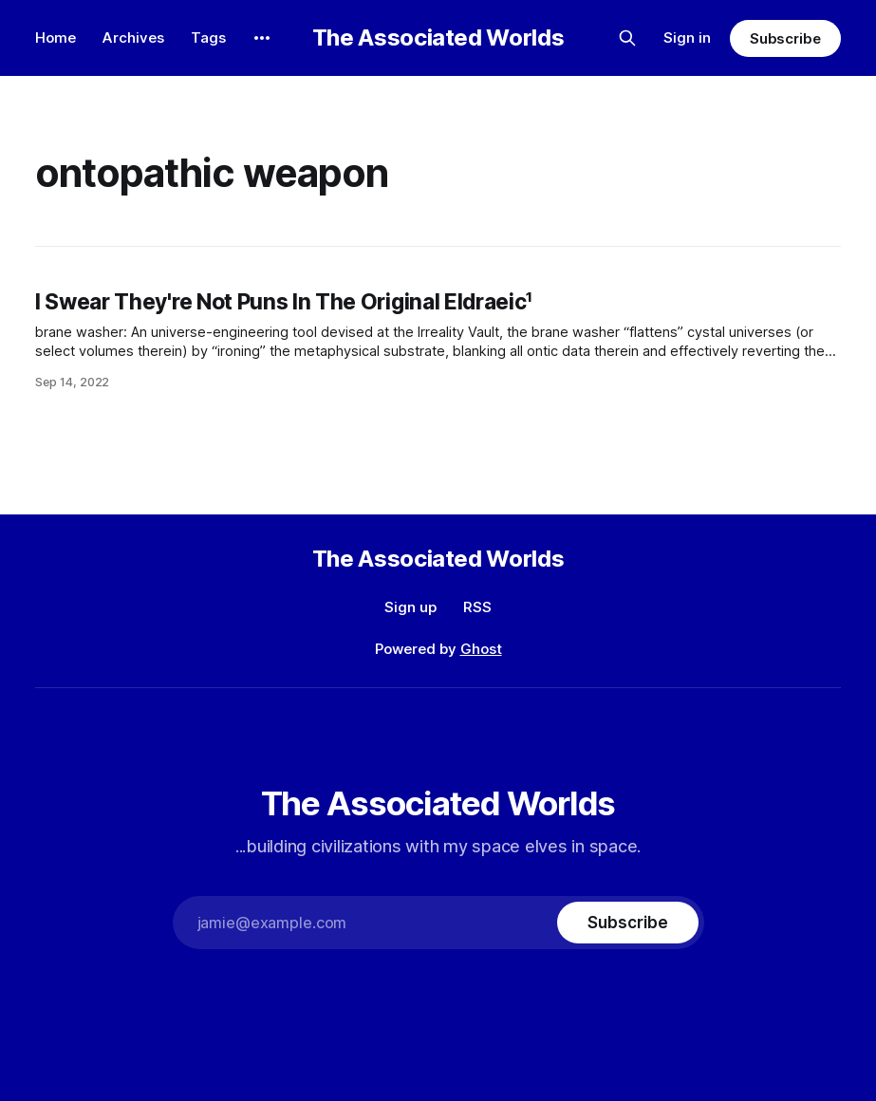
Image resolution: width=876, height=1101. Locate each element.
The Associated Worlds (438, 38)
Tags (208, 37)
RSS (477, 607)
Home (55, 37)
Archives (133, 37)
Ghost (481, 649)
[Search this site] (627, 38)
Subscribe (785, 38)
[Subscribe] (627, 922)
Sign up (410, 607)
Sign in (687, 37)
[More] (262, 38)
